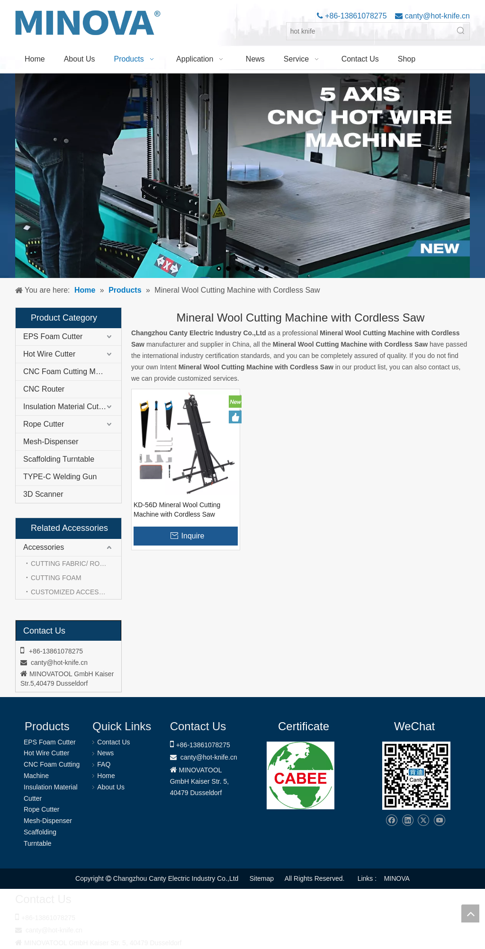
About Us (111, 787)
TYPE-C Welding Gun (60, 477)
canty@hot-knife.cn (436, 16)
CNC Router (43, 389)
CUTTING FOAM (56, 578)
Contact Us (113, 742)
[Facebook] (391, 820)
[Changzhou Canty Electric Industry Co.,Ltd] (416, 776)
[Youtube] (439, 820)
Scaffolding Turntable (58, 459)
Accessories (43, 547)
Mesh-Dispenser (50, 442)
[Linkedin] (407, 820)
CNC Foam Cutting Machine (70, 371)
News (105, 753)
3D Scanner (43, 494)
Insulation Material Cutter (65, 407)
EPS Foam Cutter (52, 336)
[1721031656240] (300, 775)
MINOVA (397, 878)
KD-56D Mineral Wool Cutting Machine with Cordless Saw (177, 509)
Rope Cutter (43, 424)
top (470, 913)
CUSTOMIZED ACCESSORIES (76, 592)
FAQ (103, 764)
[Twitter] (423, 820)
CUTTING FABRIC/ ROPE (69, 563)
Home (106, 775)
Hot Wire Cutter (49, 354)
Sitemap (262, 878)
